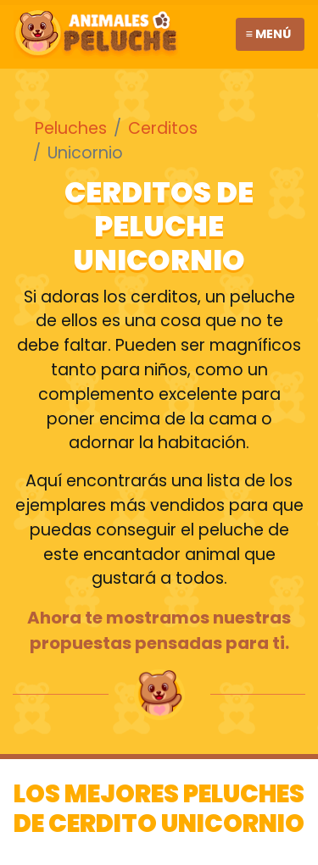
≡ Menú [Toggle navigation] (268, 33)
